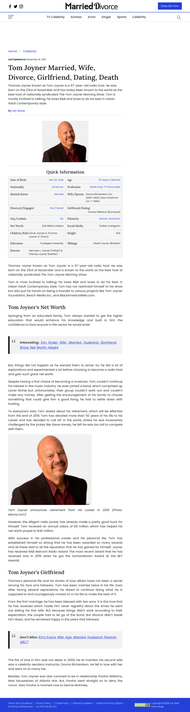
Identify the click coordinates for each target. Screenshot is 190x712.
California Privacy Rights (109, 703)
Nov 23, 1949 (56, 179)
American (57, 187)
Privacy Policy (43, 703)
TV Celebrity (56, 17)
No (61, 218)
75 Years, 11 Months (109, 179)
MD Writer (18, 111)
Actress (76, 17)
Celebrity (139, 17)
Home (12, 51)
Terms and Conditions (20, 703)
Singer (106, 17)
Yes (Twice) (56, 208)
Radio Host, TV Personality (105, 187)
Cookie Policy (62, 703)
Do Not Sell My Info (47, 706)
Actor (92, 17)
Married (58, 194)
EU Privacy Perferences (20, 706)
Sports (121, 17)
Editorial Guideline (82, 703)
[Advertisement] (38, 29)
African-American (109, 218)
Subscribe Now (170, 6)
